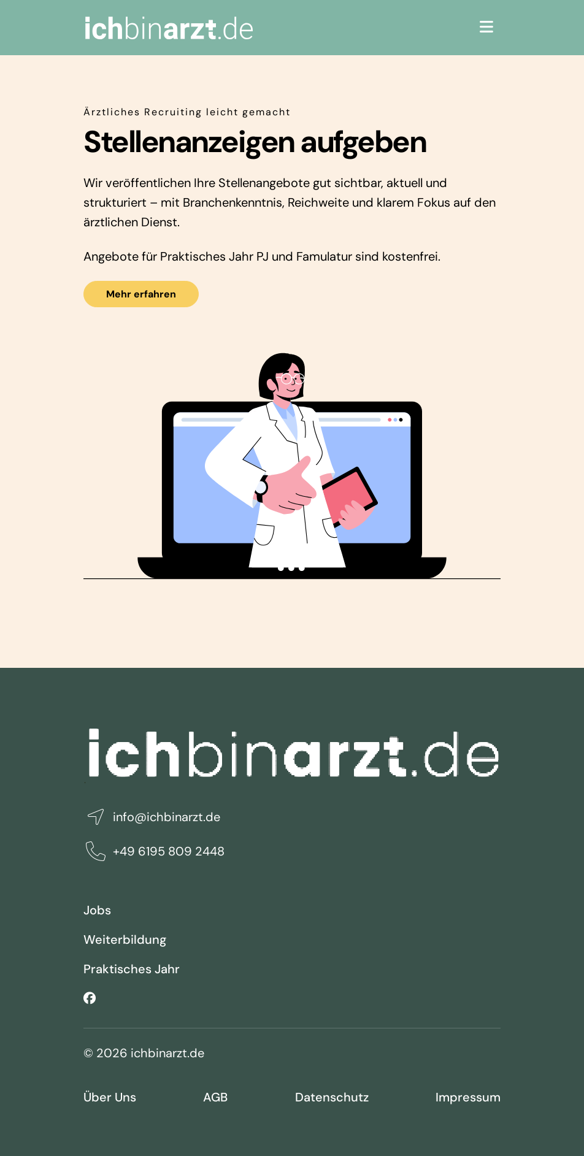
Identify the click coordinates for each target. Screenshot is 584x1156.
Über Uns (109, 1097)
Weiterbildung (124, 939)
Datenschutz (332, 1097)
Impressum (468, 1097)
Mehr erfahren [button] (141, 294)
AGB (215, 1097)
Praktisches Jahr (131, 969)
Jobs (97, 910)
